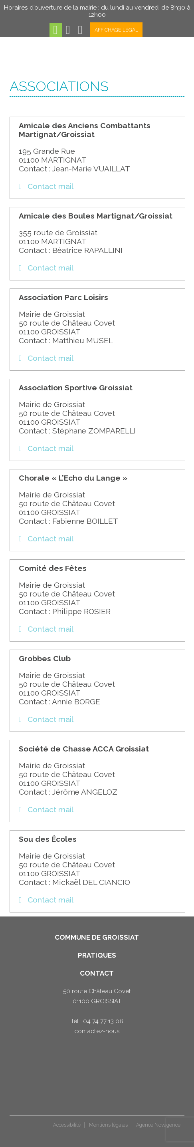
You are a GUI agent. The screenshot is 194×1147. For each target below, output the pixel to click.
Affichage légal (116, 30)
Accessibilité (67, 1125)
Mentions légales (108, 1125)
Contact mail (46, 186)
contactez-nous (96, 1031)
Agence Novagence (158, 1125)
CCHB (23, 1128)
